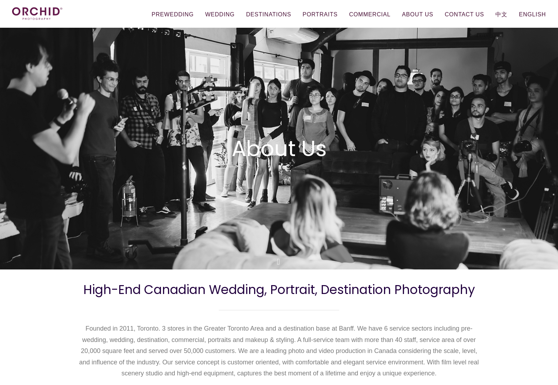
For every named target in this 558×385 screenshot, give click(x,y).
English (532, 14)
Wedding (220, 14)
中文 (501, 14)
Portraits (319, 14)
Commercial (369, 14)
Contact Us (464, 14)
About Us (417, 14)
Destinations (268, 14)
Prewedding (173, 14)
